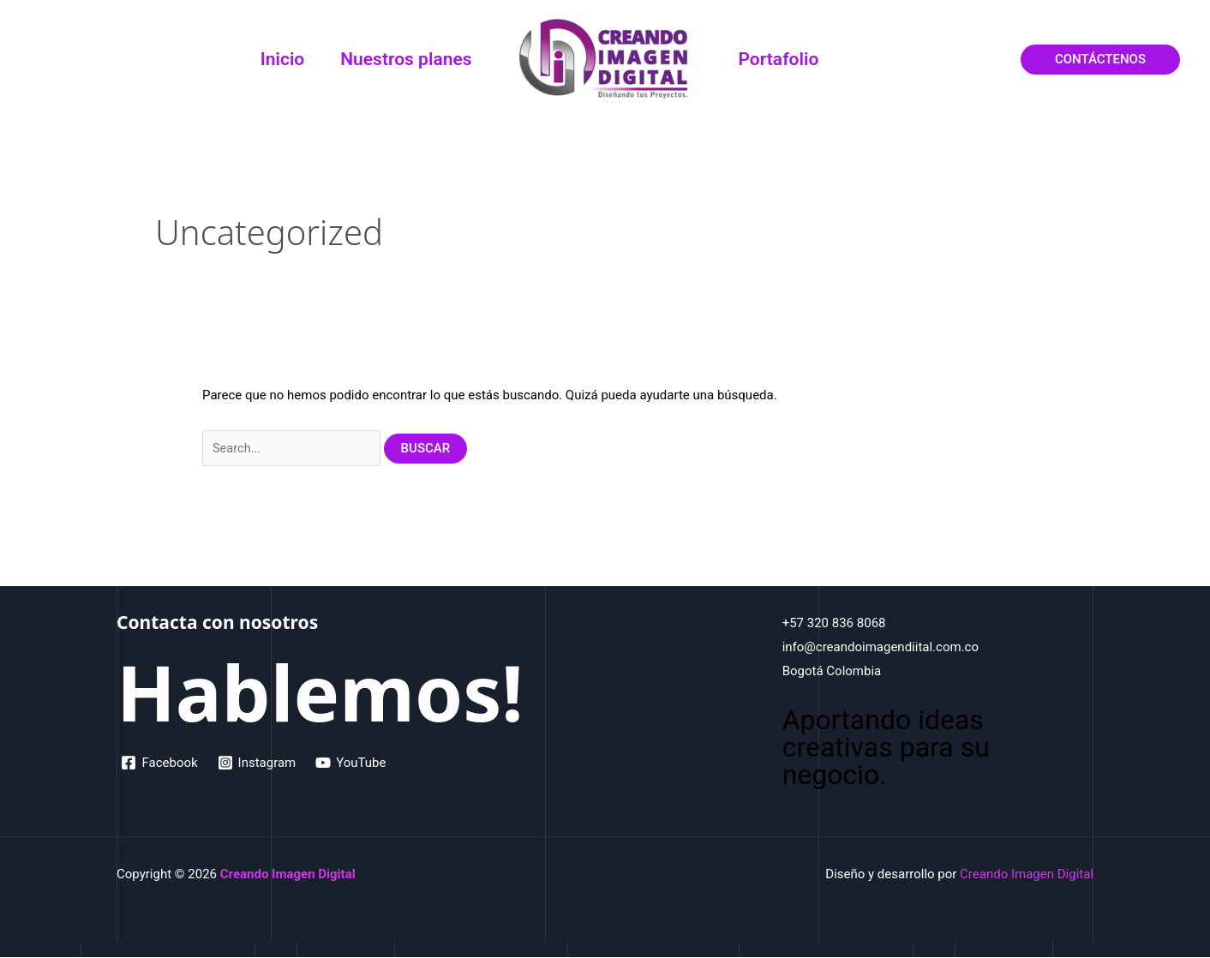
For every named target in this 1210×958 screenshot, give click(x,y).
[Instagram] (257, 763)
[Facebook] (160, 763)
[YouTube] (353, 763)
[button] (1100, 60)
